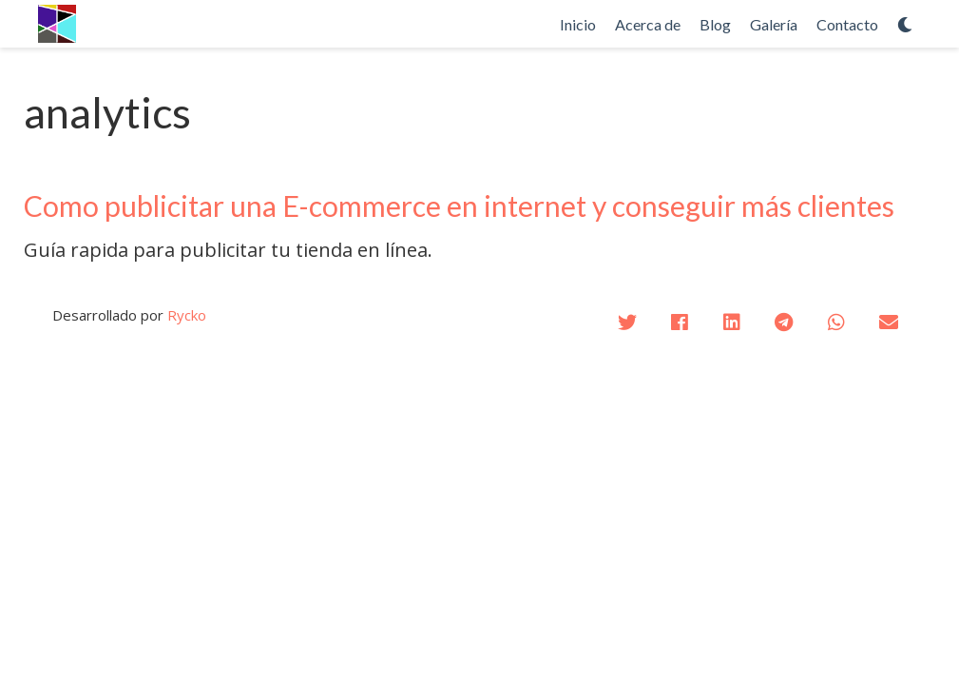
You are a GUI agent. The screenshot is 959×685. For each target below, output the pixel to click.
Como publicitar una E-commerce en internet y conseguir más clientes (459, 205)
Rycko (186, 314)
